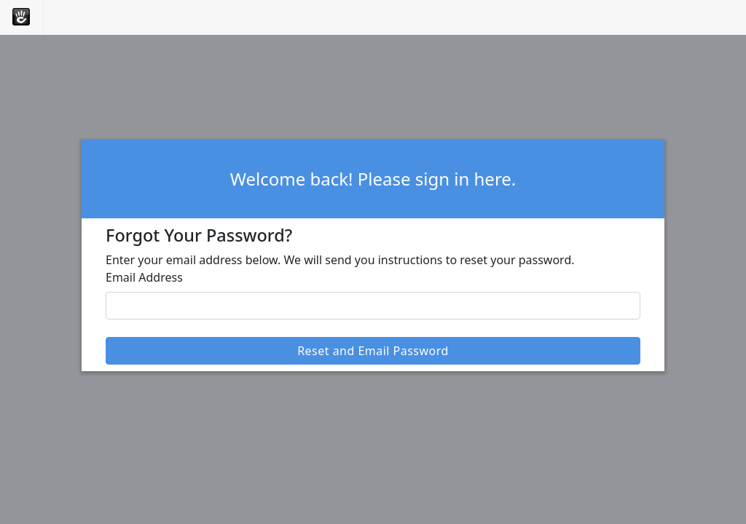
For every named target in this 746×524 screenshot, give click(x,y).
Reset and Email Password (373, 351)
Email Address (144, 277)
